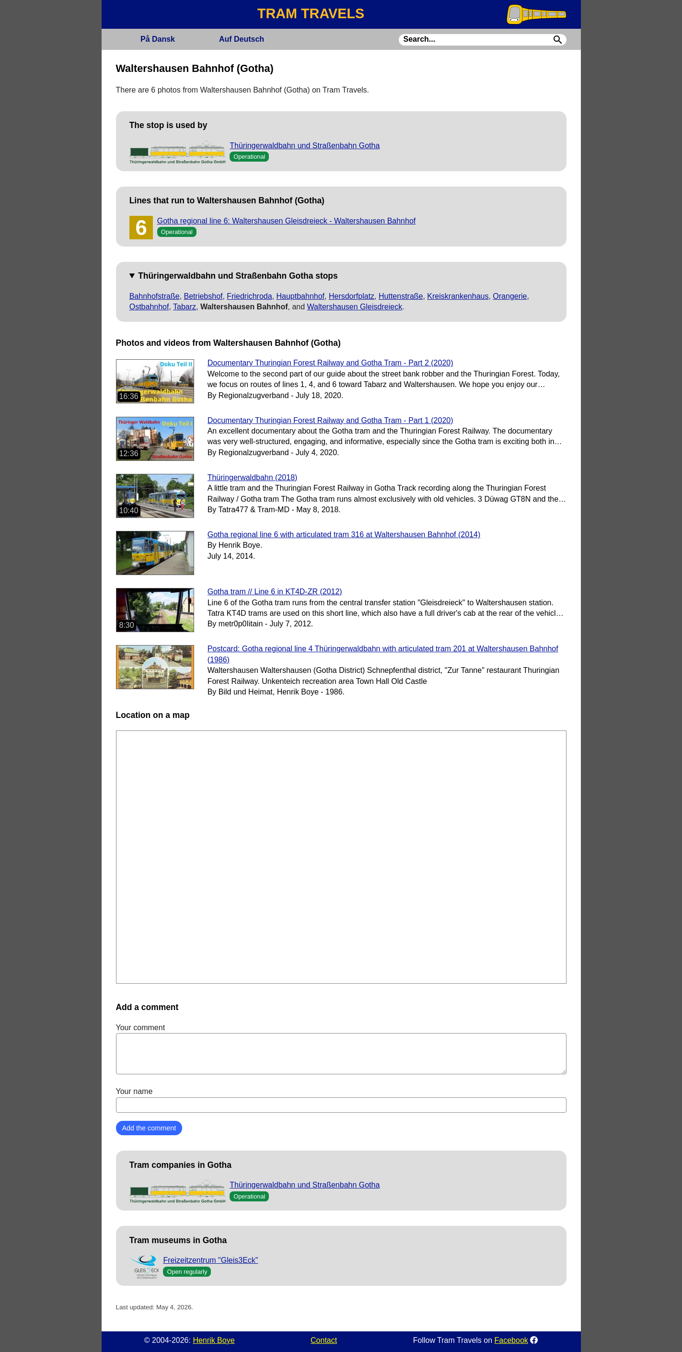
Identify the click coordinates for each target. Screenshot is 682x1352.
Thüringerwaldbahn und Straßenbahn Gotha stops (238, 276)
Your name (341, 1099)
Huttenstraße (401, 296)
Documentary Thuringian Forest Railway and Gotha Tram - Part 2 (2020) (330, 363)
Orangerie (510, 296)
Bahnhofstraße (154, 296)
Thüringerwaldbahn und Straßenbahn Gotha (305, 145)
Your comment (341, 1048)
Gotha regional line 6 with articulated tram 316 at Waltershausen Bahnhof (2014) (344, 534)
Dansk (157, 39)
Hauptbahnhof (301, 296)
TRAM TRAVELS (310, 13)
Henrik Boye (213, 1340)
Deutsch (241, 39)
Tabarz (184, 307)
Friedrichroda (249, 296)
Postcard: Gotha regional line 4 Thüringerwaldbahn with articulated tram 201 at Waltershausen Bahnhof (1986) (383, 654)
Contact (324, 1340)
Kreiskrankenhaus (457, 296)
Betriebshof (203, 296)
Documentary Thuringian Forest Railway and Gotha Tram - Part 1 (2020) (330, 420)
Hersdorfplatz (351, 296)
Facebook (511, 1340)
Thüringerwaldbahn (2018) (253, 477)
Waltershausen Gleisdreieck (355, 307)
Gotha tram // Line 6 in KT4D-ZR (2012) (275, 592)
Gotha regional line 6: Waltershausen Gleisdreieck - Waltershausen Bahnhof (286, 221)
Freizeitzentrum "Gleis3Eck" (210, 1260)
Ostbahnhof (149, 307)
